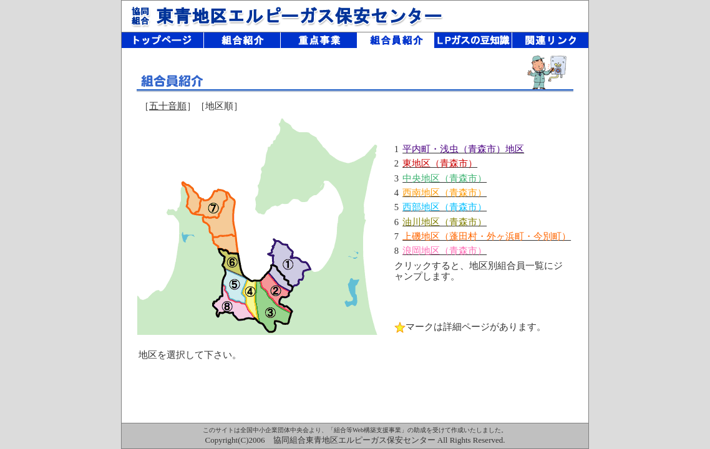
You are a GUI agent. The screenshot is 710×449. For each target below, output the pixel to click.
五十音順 (168, 106)
